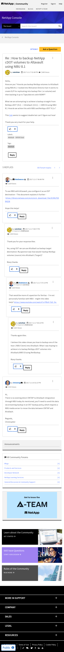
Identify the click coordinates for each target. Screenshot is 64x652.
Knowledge (20, 9)
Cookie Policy (51, 645)
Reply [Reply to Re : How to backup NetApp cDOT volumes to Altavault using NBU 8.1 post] (12, 155)
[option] (32, 505)
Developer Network (11, 473)
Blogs (30, 9)
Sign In (53, 4)
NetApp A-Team (41, 9)
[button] (53, 58)
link (10, 115)
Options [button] (33, 49)
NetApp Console (12, 37)
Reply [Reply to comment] (22, 216)
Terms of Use (24, 645)
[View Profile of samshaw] (16, 72)
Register (44, 4)
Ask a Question (50, 49)
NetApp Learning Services (14, 477)
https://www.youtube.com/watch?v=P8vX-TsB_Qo (35, 302)
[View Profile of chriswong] (16, 383)
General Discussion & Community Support (19, 482)
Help (60, 4)
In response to (20, 231)
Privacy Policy (37, 645)
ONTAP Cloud (19, 137)
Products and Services (12, 468)
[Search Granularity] (11, 26)
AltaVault (11, 137)
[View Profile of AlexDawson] (19, 179)
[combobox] (41, 26)
